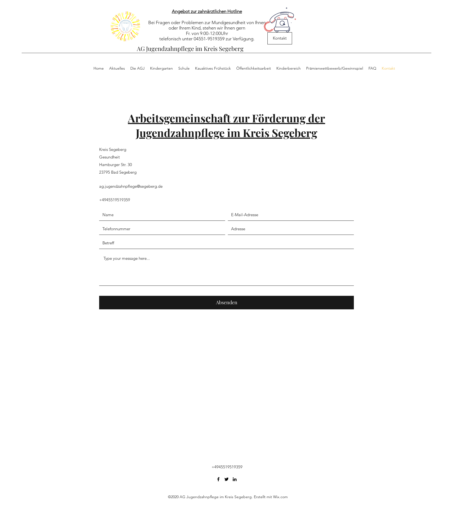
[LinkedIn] (234, 479)
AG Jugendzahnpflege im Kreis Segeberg (190, 48)
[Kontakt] (279, 38)
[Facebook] (218, 479)
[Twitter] (226, 479)
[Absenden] (226, 302)
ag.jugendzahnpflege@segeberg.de (131, 186)
